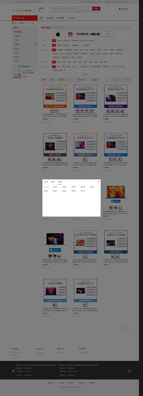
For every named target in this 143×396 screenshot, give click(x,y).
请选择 (60, 182)
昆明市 (53, 182)
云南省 (46, 182)
